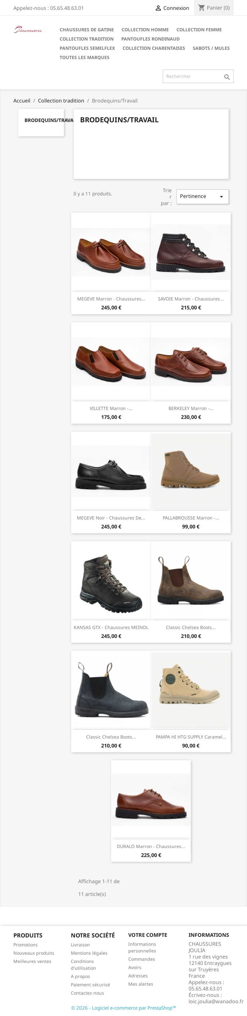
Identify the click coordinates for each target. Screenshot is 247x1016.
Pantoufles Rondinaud (150, 39)
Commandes (141, 959)
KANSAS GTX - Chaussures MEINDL (111, 627)
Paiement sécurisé (90, 985)
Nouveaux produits (33, 953)
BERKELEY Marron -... (190, 408)
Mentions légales (89, 953)
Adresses (138, 976)
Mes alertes (140, 984)
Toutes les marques (84, 57)
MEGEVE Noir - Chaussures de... (111, 518)
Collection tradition (87, 39)
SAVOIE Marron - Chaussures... (191, 299)
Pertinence (202, 197)
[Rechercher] (198, 76)
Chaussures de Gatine (87, 30)
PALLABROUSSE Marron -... (191, 518)
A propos (80, 976)
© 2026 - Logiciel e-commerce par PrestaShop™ (123, 1008)
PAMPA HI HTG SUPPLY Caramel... (191, 737)
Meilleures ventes (32, 961)
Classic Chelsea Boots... (191, 627)
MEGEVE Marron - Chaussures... (111, 299)
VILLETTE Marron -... (111, 408)
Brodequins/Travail (51, 120)
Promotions (25, 945)
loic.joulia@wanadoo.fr (216, 1001)
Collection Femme (199, 30)
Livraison (80, 945)
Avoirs (134, 967)
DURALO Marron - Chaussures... (151, 846)
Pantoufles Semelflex (87, 48)
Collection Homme (145, 30)
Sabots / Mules (211, 48)
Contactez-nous (87, 993)
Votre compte (147, 934)
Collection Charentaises (154, 48)
